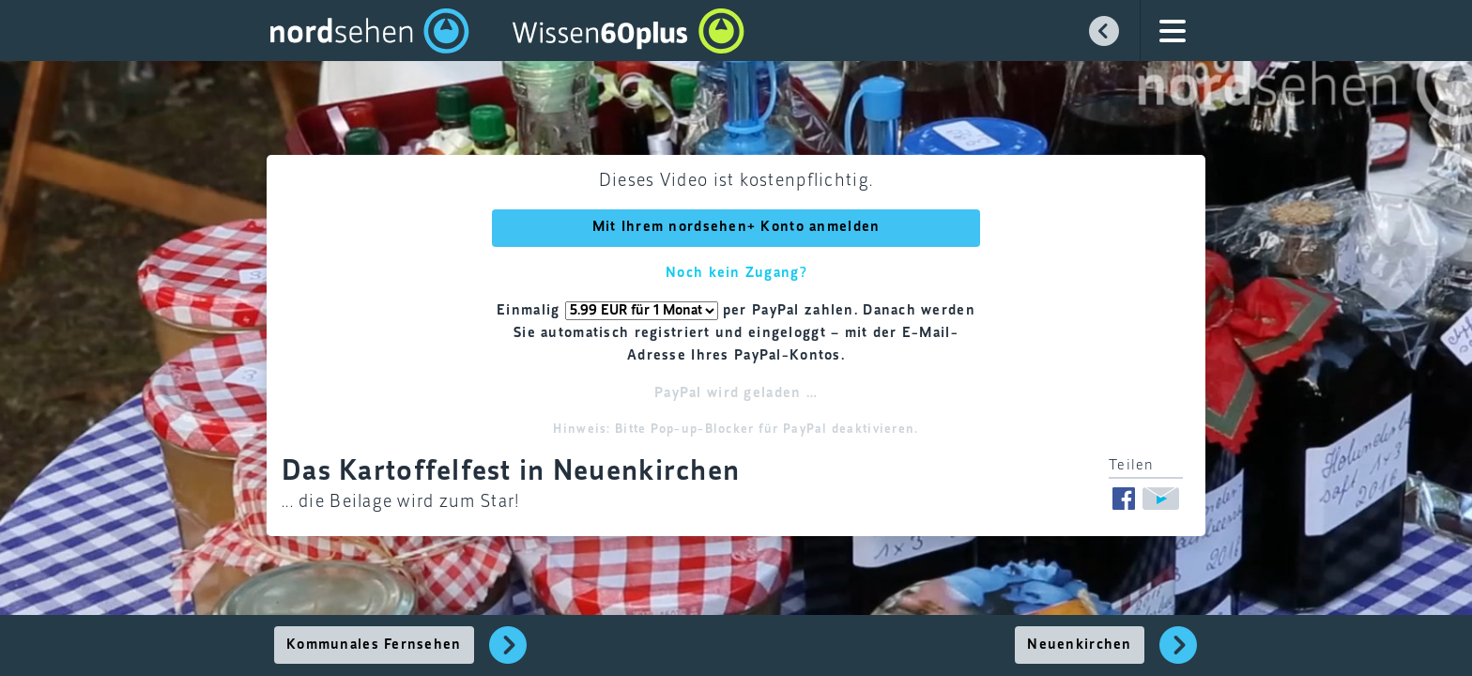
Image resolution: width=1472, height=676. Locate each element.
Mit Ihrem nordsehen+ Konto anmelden (736, 227)
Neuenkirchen (1079, 645)
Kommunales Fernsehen (374, 645)
